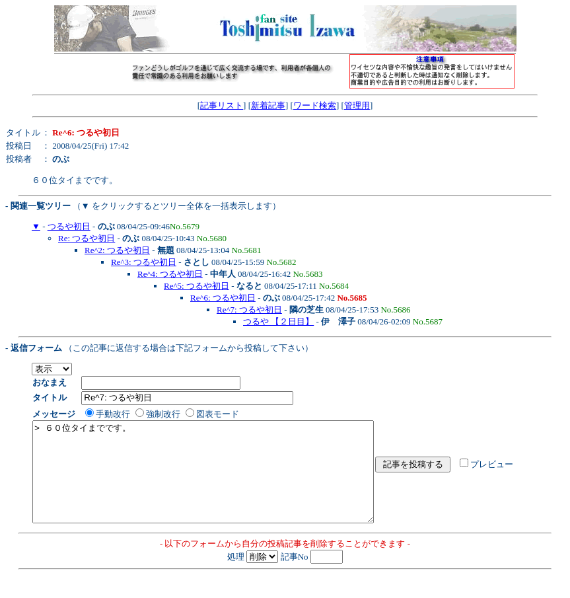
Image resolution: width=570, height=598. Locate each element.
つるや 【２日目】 (278, 321)
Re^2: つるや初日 (117, 250)
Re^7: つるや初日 (249, 310)
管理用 (357, 105)
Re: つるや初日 (86, 238)
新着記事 (268, 105)
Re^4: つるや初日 (170, 274)
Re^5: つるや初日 (196, 286)
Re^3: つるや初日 (143, 262)
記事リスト (221, 105)
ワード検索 (314, 105)
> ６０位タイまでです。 (223, 481)
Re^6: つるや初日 (223, 298)
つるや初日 (69, 226)
